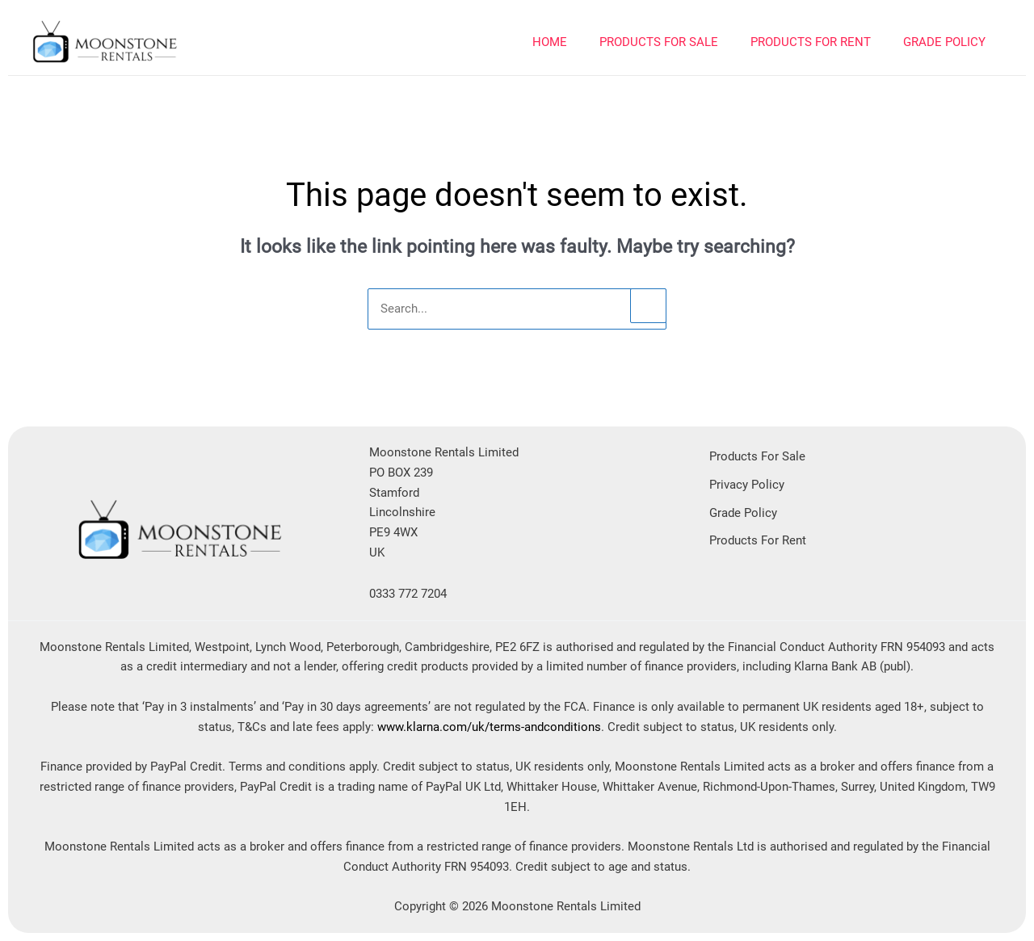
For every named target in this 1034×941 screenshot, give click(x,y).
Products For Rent (757, 540)
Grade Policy (944, 42)
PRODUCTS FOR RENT (810, 42)
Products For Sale (757, 456)
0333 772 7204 (408, 593)
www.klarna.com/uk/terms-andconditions (489, 727)
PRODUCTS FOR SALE (658, 42)
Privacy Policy (746, 484)
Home (549, 42)
